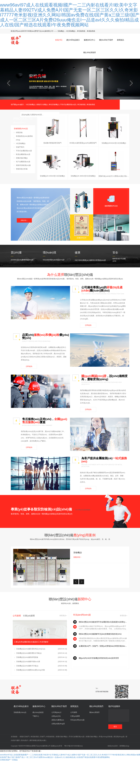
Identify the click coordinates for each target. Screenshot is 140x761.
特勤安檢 (19, 132)
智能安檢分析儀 (21, 169)
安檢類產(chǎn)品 (20, 712)
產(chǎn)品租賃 (38, 712)
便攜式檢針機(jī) (22, 158)
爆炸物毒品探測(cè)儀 (37, 740)
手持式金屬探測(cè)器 (68, 104)
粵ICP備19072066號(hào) (73, 746)
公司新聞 (73, 712)
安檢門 (42, 737)
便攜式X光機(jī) (41, 104)
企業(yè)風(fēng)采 (58, 724)
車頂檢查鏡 (81, 104)
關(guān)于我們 (106, 40)
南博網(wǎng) (124, 746)
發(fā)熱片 (24, 740)
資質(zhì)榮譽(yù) (57, 720)
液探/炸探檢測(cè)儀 (23, 165)
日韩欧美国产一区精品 (9, 760)
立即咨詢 (88, 325)
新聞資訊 (120, 40)
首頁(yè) (58, 40)
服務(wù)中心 (89, 40)
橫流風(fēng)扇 (119, 737)
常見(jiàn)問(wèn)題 (77, 720)
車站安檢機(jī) (54, 104)
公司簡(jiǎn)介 (56, 712)
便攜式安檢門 (24, 737)
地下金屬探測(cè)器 (23, 162)
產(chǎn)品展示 (73, 40)
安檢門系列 (20, 147)
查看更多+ (63, 616)
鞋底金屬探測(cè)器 (23, 154)
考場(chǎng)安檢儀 (105, 737)
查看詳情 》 (24, 220)
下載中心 (35, 716)
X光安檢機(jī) (30, 104)
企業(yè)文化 (56, 716)
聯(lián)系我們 (89, 52)
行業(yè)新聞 (75, 716)
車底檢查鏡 (91, 104)
